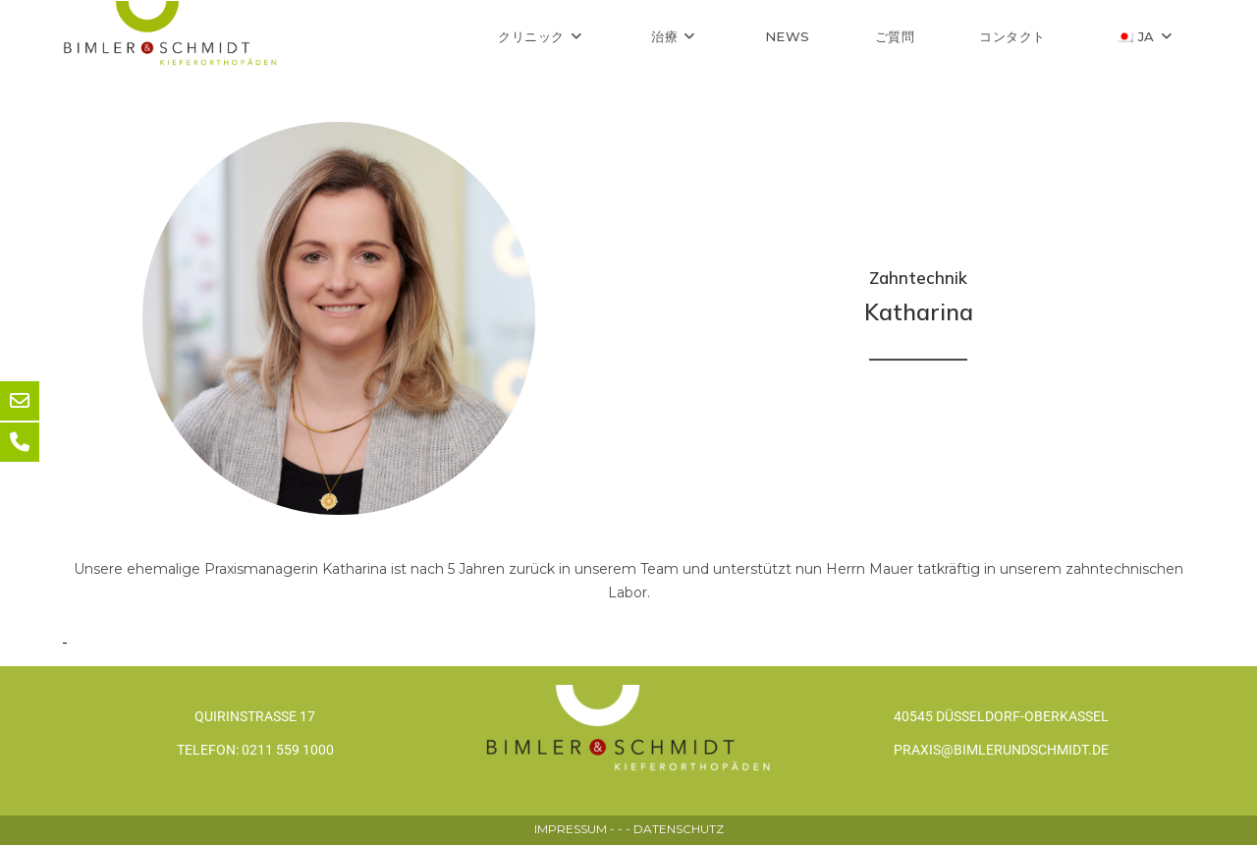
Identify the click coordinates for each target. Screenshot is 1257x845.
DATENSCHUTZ (678, 828)
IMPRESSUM (570, 828)
